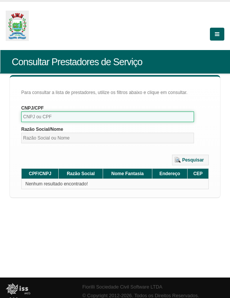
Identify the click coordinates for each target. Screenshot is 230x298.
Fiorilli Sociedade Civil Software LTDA (122, 287)
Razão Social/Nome (42, 129)
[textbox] (107, 116)
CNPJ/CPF (32, 108)
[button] (190, 160)
